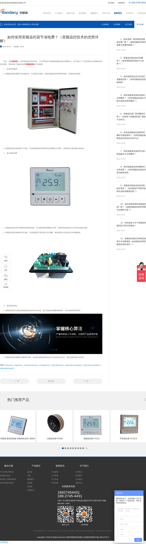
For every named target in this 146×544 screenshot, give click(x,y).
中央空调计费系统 (7, 472)
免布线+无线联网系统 (8, 479)
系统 (29, 476)
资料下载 (106, 13)
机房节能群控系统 (7, 483)
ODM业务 (142, 13)
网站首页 (47, 13)
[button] (63, 448)
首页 (19, 24)
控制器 (29, 483)
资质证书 (78, 483)
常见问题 (35, 24)
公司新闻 (116, 24)
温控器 (29, 472)
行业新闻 (105, 24)
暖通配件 (30, 479)
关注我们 (111, 3)
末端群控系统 (5, 476)
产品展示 (59, 13)
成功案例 (82, 13)
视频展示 (94, 13)
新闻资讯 (118, 13)
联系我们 (121, 3)
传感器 (29, 486)
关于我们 (130, 13)
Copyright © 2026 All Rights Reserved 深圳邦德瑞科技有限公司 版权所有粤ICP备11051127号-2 (73, 537)
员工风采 (128, 24)
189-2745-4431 (137, 2)
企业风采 (78, 479)
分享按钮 (4, 542)
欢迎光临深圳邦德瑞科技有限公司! (13, 3)
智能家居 (30, 490)
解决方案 (71, 13)
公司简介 (78, 472)
